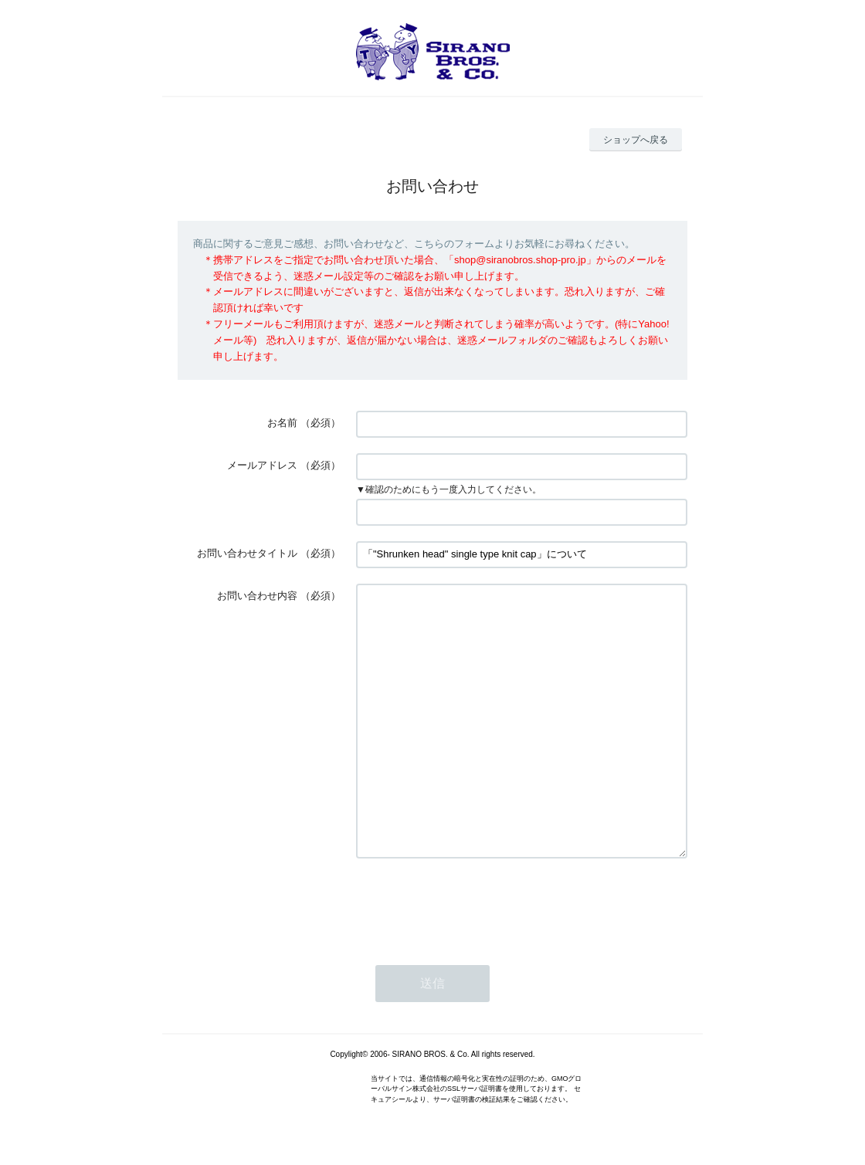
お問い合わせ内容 (257, 595)
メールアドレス (262, 465)
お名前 (282, 422)
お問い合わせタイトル (247, 553)
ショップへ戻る (635, 139)
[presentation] (473, 904)
